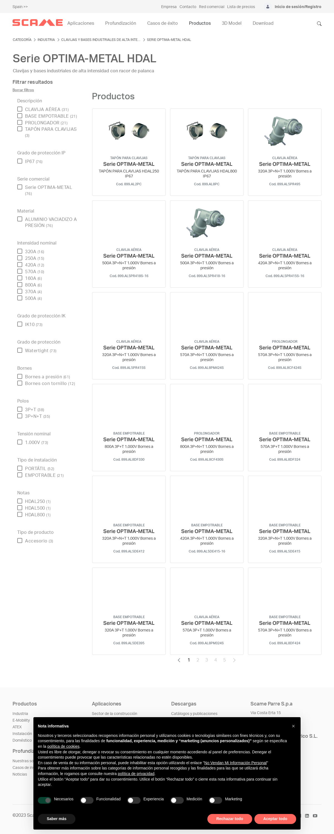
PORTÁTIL (39, 469)
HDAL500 (38, 508)
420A (34, 265)
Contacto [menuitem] (188, 7)
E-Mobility (21, 720)
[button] (293, 726)
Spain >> (20, 7)
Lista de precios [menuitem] (241, 7)
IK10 (34, 324)
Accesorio (39, 541)
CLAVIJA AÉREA (46, 109)
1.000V (36, 442)
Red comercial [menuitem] (211, 7)
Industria (20, 714)
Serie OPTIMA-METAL (48, 190)
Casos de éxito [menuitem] (162, 23)
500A (33, 298)
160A (33, 278)
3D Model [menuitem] (232, 23)
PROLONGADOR (46, 123)
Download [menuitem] (263, 23)
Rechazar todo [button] (229, 818)
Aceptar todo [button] (275, 818)
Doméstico (22, 740)
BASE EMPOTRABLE (51, 116)
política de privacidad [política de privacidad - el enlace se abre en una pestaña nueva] (136, 773)
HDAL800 (38, 515)
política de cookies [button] (63, 746)
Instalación (22, 734)
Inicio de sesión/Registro (298, 7)
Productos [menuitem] (200, 23)
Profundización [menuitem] (120, 23)
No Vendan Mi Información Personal (235, 763)
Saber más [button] (57, 818)
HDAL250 (38, 501)
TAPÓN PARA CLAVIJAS (51, 132)
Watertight (41, 351)
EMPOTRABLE (44, 475)
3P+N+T (37, 416)
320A (34, 252)
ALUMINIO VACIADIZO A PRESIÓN (51, 222)
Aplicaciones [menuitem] (80, 23)
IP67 (34, 161)
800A (33, 285)
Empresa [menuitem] (169, 7)
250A (34, 258)
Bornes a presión (47, 377)
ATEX (17, 727)
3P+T (34, 410)
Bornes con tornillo (50, 383)
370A (33, 292)
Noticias (20, 774)
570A (34, 272)
